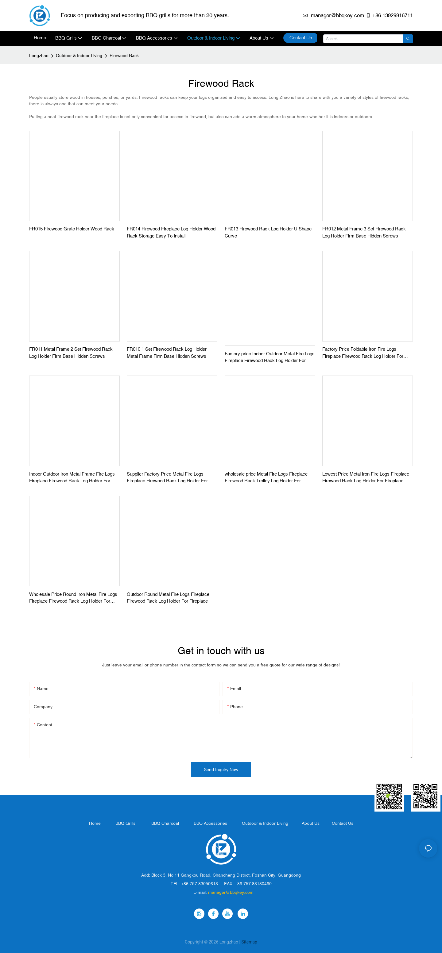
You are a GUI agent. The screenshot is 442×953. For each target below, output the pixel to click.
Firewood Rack (124, 55)
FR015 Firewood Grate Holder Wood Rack (71, 228)
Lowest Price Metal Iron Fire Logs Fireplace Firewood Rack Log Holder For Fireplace (365, 477)
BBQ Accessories (210, 823)
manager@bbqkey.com (333, 15)
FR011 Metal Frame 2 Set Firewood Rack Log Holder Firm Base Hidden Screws (71, 352)
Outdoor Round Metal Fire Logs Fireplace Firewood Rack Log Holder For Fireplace (168, 598)
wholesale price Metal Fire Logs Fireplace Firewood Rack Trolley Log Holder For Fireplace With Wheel (266, 477)
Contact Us (342, 823)
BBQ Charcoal (165, 823)
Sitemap (249, 941)
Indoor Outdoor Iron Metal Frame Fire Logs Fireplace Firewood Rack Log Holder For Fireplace (72, 477)
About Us (311, 823)
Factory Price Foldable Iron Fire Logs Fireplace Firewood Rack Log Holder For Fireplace (362, 353)
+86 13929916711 (389, 15)
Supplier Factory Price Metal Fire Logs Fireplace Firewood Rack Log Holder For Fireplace (167, 477)
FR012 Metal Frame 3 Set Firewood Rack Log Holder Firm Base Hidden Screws (364, 232)
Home (95, 823)
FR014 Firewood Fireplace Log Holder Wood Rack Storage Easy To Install (171, 232)
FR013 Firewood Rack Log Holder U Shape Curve (268, 232)
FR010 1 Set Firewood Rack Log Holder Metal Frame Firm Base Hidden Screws (167, 352)
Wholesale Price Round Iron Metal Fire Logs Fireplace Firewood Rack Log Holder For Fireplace (73, 598)
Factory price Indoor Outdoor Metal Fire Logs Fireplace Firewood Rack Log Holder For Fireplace (270, 357)
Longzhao (38, 55)
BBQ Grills (125, 823)
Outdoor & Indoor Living (79, 55)
